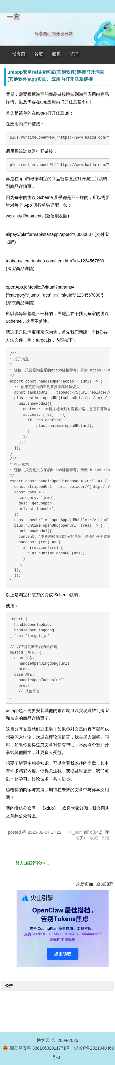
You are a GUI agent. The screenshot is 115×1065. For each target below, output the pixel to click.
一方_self (73, 832)
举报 (105, 837)
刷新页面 (84, 883)
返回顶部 (104, 883)
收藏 (94, 837)
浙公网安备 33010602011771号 (36, 1048)
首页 (38, 54)
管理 (74, 54)
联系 (56, 54)
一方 (13, 16)
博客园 (18, 54)
